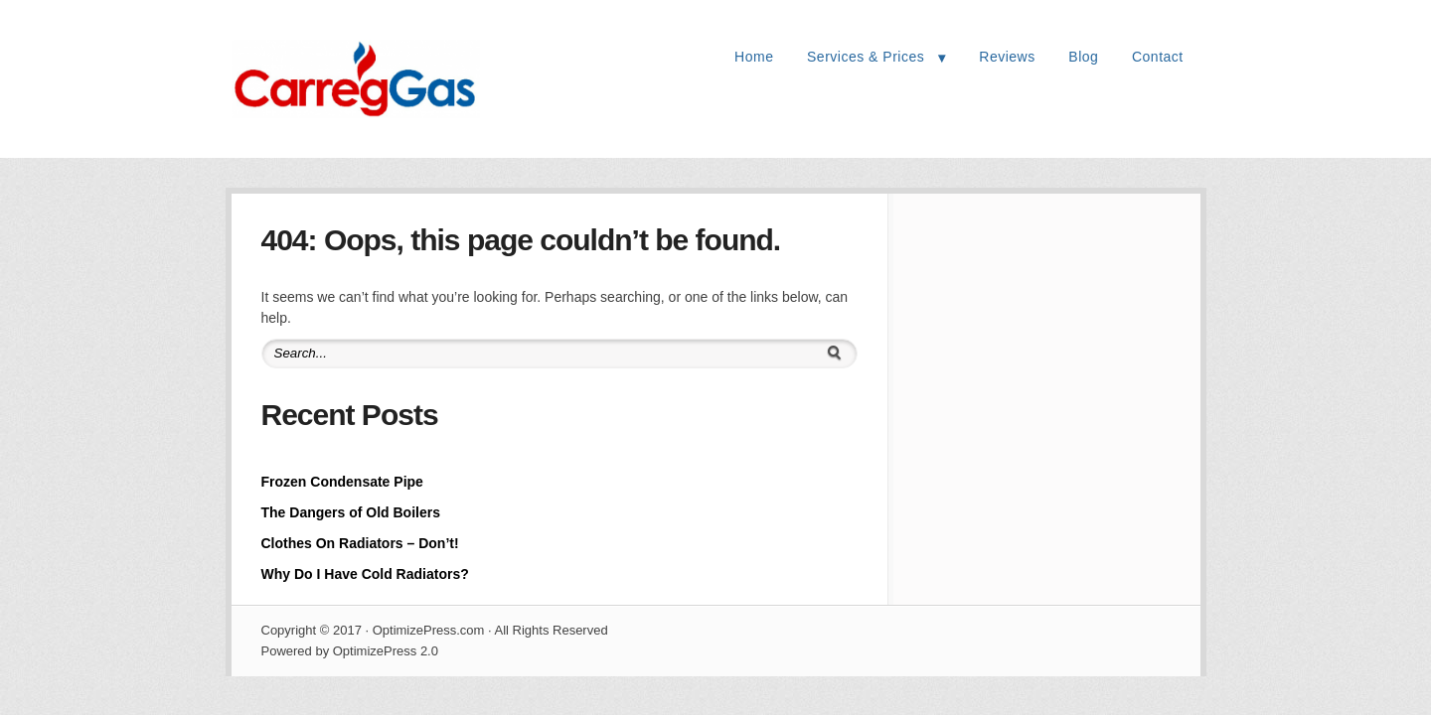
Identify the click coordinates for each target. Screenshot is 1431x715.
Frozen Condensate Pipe (342, 482)
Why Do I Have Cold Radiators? (365, 574)
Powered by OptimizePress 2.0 (349, 651)
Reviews (1006, 57)
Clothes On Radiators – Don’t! (360, 543)
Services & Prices (865, 57)
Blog (1083, 57)
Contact (1158, 57)
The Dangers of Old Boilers (350, 512)
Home (753, 57)
